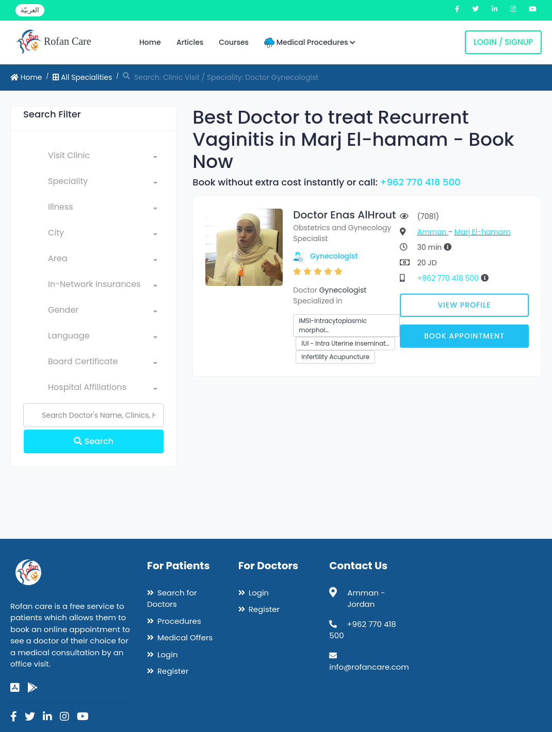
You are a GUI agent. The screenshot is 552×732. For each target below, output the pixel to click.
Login (167, 654)
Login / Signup (503, 42)
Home (150, 42)
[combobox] (102, 157)
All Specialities (82, 77)
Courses (234, 42)
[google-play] (32, 688)
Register (172, 671)
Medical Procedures (309, 42)
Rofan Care (53, 42)
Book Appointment (464, 336)
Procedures (179, 621)
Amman (432, 232)
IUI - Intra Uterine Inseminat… (345, 343)
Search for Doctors (172, 598)
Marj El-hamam (482, 232)
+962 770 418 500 (420, 182)
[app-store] (15, 688)
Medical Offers (185, 637)
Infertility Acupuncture (335, 356)
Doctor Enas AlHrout (344, 215)
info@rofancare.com (369, 666)
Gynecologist (334, 256)
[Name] (93, 415)
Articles (189, 42)
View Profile (464, 305)
